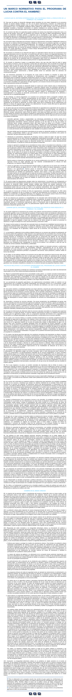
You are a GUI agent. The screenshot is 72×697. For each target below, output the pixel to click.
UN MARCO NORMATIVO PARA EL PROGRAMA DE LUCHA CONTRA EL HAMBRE (35, 10)
